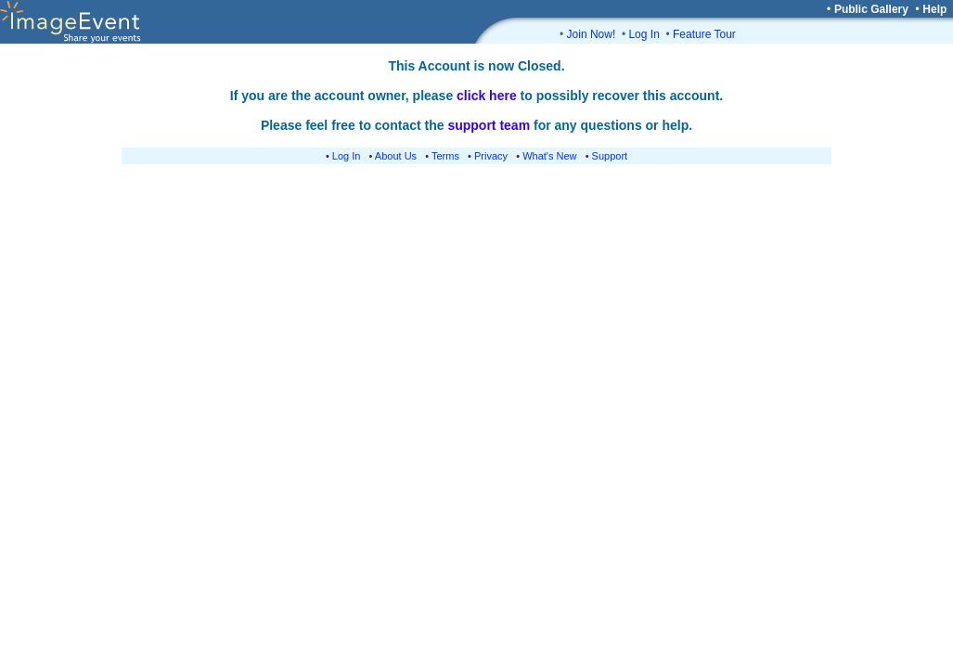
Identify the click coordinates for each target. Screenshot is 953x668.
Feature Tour (704, 34)
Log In (643, 34)
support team (488, 125)
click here (487, 95)
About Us (396, 155)
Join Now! (591, 34)
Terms (445, 155)
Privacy (491, 155)
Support (610, 155)
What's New (549, 155)
